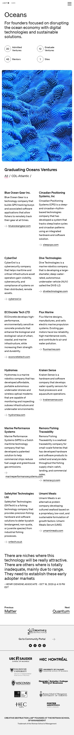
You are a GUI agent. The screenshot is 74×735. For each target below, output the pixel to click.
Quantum (61, 611)
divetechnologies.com (55, 291)
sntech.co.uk (15, 541)
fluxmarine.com (51, 349)
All (6, 176)
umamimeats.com (53, 530)
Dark (13, 3)
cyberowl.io (14, 298)
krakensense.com (53, 399)
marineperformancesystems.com (24, 476)
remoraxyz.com (51, 480)
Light (5, 3)
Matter (10, 611)
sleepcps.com (51, 244)
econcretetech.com (19, 356)
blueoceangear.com (19, 225)
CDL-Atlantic (20, 176)
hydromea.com (16, 414)
